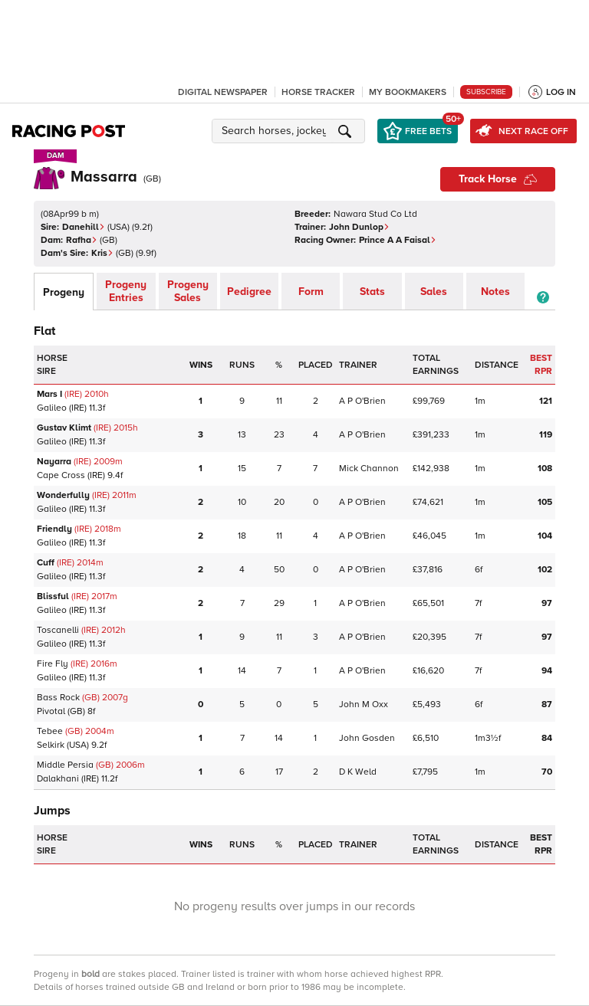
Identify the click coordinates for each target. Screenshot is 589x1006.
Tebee (50, 731)
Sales (433, 291)
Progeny (63, 292)
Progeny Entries (125, 291)
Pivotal (51, 711)
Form (311, 291)
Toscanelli (58, 630)
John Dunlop (359, 227)
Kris (102, 253)
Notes (495, 291)
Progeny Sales (188, 291)
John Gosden (367, 738)
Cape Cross (61, 475)
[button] (290, 131)
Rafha (81, 240)
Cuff (45, 563)
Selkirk (50, 745)
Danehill (83, 227)
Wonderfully (63, 495)
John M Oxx (363, 704)
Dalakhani (58, 779)
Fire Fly (52, 664)
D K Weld (358, 772)
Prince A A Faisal (397, 240)
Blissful (53, 596)
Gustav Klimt (64, 428)
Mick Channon (369, 468)
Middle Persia (65, 765)
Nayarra (54, 461)
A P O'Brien (362, 401)
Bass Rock (58, 697)
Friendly (54, 529)
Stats (372, 291)
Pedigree (249, 291)
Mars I (49, 394)
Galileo (52, 408)
